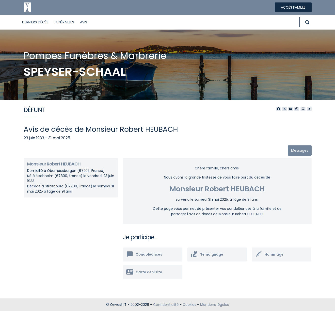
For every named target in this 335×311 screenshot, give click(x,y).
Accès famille (293, 7)
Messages (299, 150)
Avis (83, 22)
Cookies (189, 304)
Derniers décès (35, 22)
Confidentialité (166, 304)
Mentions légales (214, 304)
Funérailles (64, 22)
